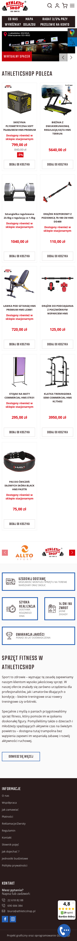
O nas (5, 795)
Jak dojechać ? (10, 851)
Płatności (7, 816)
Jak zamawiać (10, 809)
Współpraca (9, 802)
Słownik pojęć (10, 844)
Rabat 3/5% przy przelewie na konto (54, 22)
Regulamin (8, 830)
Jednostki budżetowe (15, 858)
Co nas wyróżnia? (13, 22)
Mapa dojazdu (29, 22)
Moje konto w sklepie (57, 6)
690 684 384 (15, 905)
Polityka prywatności (14, 865)
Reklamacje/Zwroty (14, 823)
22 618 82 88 (15, 900)
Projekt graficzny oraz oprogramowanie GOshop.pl (38, 935)
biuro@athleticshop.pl (21, 911)
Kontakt (6, 837)
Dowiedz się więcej (21, 756)
